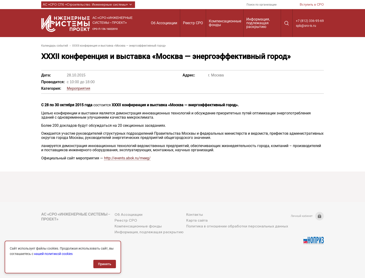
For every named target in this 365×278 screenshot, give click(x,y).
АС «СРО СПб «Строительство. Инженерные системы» (88, 4)
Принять (104, 264)
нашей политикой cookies (53, 254)
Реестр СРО (193, 23)
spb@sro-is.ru (306, 25)
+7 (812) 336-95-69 (310, 21)
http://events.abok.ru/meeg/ (127, 158)
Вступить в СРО (312, 5)
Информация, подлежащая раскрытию (258, 23)
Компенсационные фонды (225, 23)
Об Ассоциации (164, 23)
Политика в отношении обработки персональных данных (237, 226)
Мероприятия (78, 88)
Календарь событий (54, 45)
